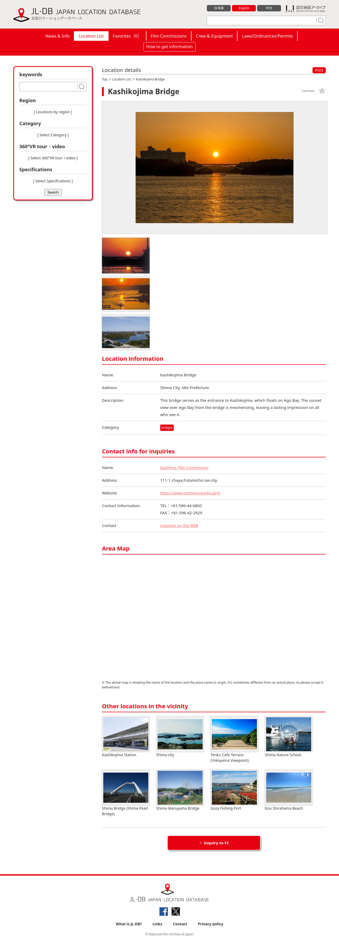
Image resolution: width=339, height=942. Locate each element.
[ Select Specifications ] (53, 180)
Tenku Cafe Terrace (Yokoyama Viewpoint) (234, 739)
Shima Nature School (289, 736)
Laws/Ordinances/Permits (267, 36)
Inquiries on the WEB (179, 525)
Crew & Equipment (214, 36)
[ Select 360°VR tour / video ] (53, 157)
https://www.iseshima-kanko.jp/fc (191, 492)
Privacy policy (210, 923)
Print (319, 70)
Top (104, 79)
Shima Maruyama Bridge (180, 790)
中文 (269, 8)
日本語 (219, 8)
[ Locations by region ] (53, 111)
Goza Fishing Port (234, 790)
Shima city (180, 736)
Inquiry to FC (216, 842)
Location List (91, 36)
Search (53, 192)
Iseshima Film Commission (185, 467)
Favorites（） (127, 36)
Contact (180, 923)
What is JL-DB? (129, 923)
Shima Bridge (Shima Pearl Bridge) (126, 793)
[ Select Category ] (53, 134)
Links (157, 923)
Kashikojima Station (126, 736)
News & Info (58, 36)
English (244, 8)
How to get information (169, 46)
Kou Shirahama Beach (289, 790)
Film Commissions (169, 36)
